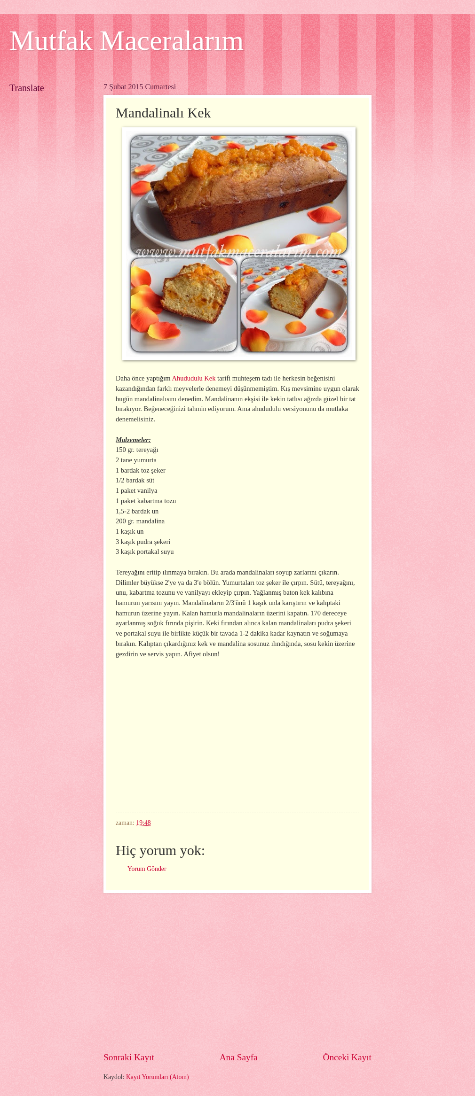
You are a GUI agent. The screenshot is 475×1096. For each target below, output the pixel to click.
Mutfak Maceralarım (126, 40)
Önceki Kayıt (347, 1057)
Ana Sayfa (239, 1057)
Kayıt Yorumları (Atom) (157, 1076)
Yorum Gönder (146, 868)
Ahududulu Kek (193, 378)
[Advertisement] (237, 972)
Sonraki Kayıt (128, 1057)
